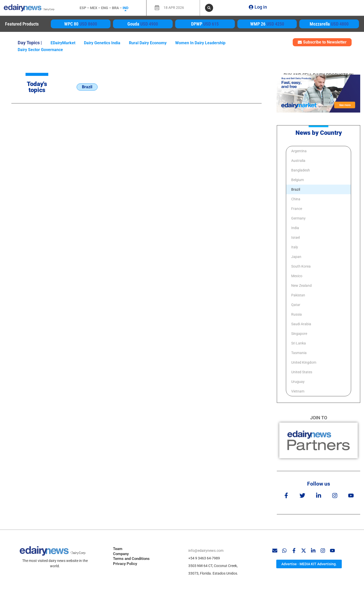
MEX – (95, 8)
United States (301, 372)
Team (117, 548)
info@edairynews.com (205, 549)
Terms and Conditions (131, 557)
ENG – (106, 8)
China (295, 199)
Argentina (299, 151)
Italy (294, 247)
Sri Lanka (298, 343)
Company (121, 552)
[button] (209, 8)
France (296, 209)
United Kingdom (303, 362)
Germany (298, 218)
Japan (296, 257)
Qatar (295, 305)
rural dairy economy (148, 42)
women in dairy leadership (200, 42)
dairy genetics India (102, 42)
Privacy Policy (125, 562)
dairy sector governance (40, 49)
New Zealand (301, 285)
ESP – (85, 8)
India (295, 228)
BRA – (117, 8)
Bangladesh (300, 170)
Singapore (299, 334)
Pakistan (298, 295)
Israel (295, 237)
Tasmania (299, 353)
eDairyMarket (63, 42)
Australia (298, 161)
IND (125, 8)
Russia (296, 314)
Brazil (295, 189)
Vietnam (297, 391)
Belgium (297, 180)
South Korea (301, 266)
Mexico (296, 276)
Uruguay (298, 382)
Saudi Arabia (301, 324)
